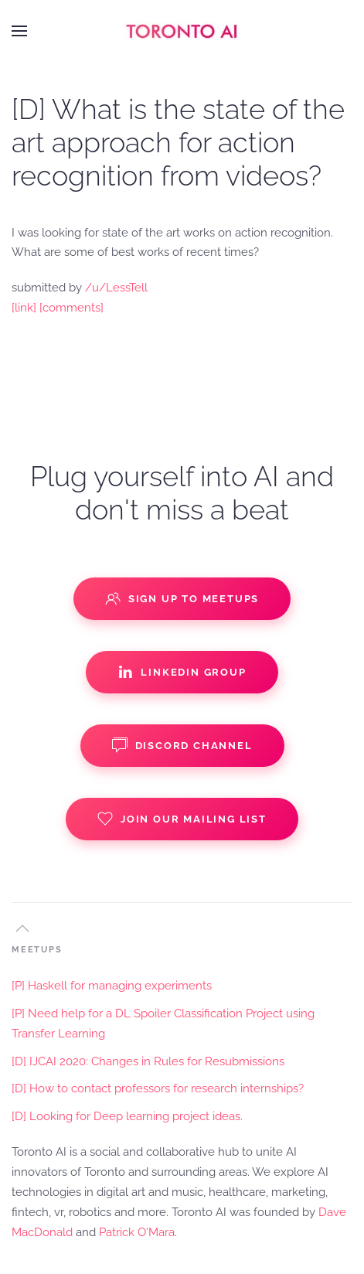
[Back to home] (182, 31)
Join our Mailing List (182, 818)
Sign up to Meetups (182, 598)
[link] (24, 308)
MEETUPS (37, 950)
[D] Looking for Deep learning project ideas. (127, 1116)
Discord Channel (182, 745)
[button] (19, 31)
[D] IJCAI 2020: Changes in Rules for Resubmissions (148, 1061)
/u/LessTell (116, 288)
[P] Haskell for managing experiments (112, 986)
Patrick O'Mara (137, 1232)
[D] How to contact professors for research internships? (158, 1088)
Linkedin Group (181, 672)
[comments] (71, 308)
